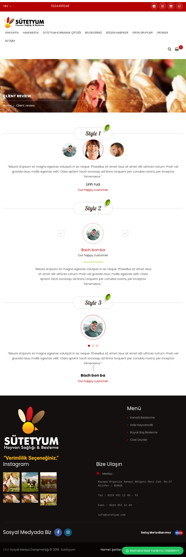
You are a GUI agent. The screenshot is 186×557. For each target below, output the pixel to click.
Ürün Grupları (142, 33)
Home (7, 105)
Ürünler (162, 33)
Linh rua (93, 184)
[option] (93, 165)
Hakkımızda (31, 33)
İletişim (10, 41)
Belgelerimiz (93, 33)
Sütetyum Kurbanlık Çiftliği (62, 33)
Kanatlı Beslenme (142, 417)
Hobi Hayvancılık (141, 425)
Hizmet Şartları (111, 550)
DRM (6, 550)
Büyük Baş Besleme (144, 432)
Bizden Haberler (117, 33)
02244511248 (60, 6)
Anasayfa (12, 33)
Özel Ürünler (138, 440)
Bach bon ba (93, 249)
